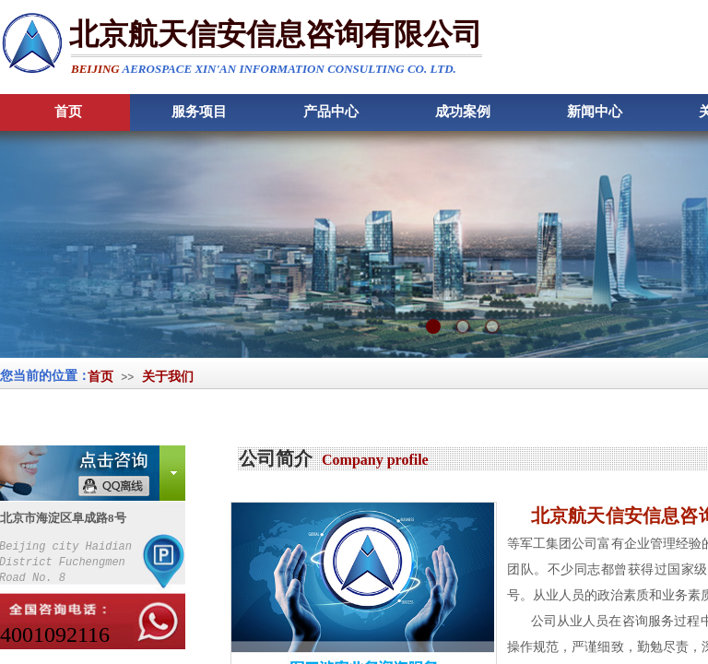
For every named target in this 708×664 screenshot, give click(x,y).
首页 (100, 377)
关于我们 (168, 377)
